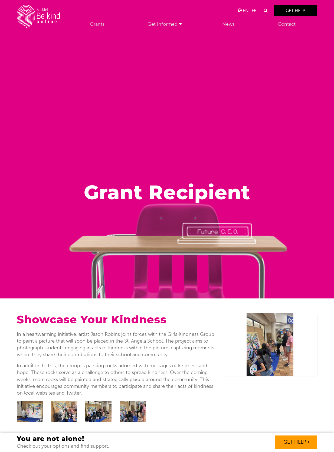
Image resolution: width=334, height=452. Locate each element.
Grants (97, 24)
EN (245, 10)
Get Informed (163, 24)
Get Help (295, 10)
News (228, 24)
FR (254, 10)
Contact (287, 24)
